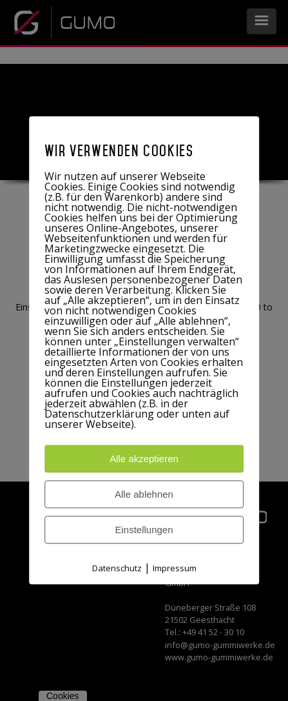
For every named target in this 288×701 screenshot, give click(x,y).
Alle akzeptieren (144, 459)
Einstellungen (144, 530)
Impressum (175, 568)
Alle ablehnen (144, 494)
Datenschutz (117, 568)
